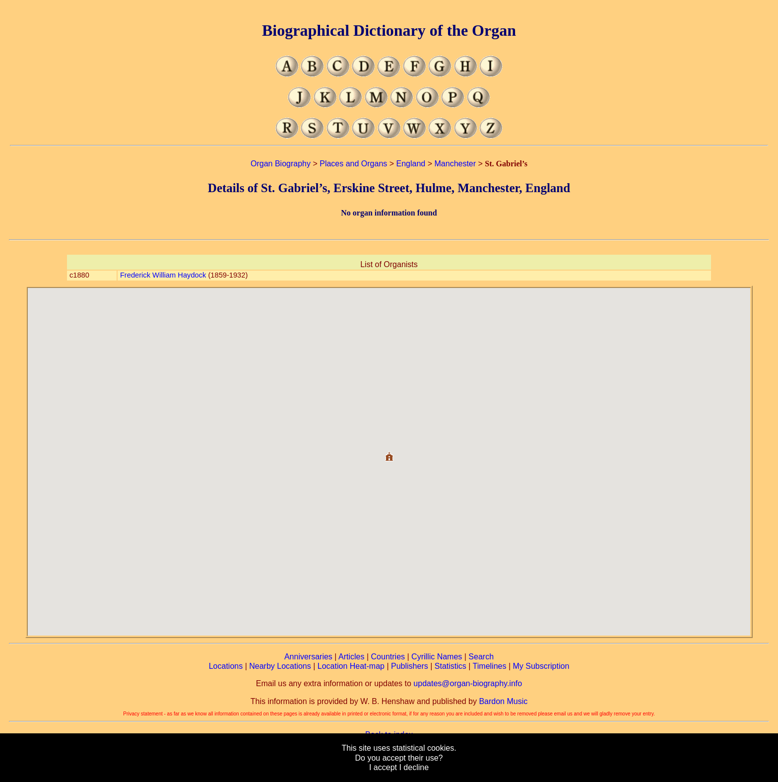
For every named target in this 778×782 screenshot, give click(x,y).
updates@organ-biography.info (467, 683)
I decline (414, 767)
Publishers (409, 666)
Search (481, 656)
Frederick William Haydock (163, 275)
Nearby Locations (280, 666)
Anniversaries (308, 656)
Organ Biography (281, 163)
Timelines (490, 666)
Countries (388, 656)
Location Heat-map (351, 666)
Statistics (450, 666)
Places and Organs (353, 163)
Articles (351, 656)
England (411, 163)
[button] (389, 452)
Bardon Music (503, 701)
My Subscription (541, 666)
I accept (383, 767)
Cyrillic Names (436, 656)
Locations (226, 666)
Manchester (455, 163)
